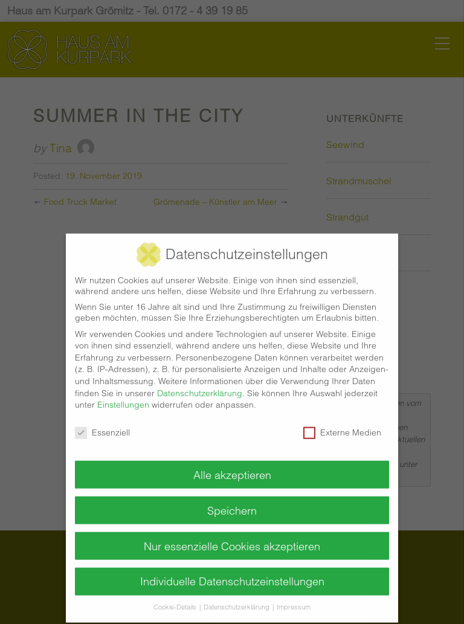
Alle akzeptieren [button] (232, 466)
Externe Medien (342, 424)
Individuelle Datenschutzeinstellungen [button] (232, 573)
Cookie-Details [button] (175, 599)
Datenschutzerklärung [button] (237, 599)
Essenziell (102, 424)
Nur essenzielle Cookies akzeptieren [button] (232, 538)
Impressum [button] (294, 599)
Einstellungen (123, 396)
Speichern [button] (232, 502)
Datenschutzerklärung (199, 384)
